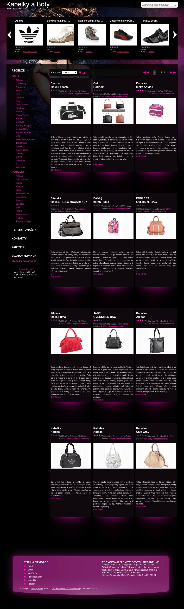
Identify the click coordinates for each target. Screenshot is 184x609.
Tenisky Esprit (149, 20)
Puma (111, 209)
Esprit (57, 52)
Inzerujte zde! (26, 269)
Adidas (19, 20)
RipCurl (146, 211)
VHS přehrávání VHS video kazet (66, 589)
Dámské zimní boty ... (90, 20)
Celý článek (56, 170)
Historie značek (30, 52)
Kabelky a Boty (37, 589)
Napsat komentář (82, 94)
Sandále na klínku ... (58, 20)
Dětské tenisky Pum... (122, 20)
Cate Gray (147, 439)
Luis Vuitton (106, 96)
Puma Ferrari (123, 52)
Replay (89, 52)
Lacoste (69, 94)
